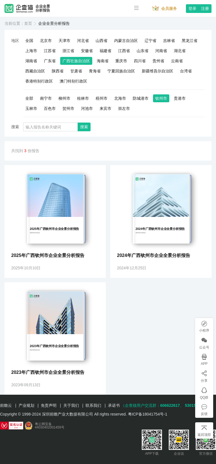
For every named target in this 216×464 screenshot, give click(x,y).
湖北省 (180, 50)
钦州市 (161, 98)
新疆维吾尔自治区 (157, 71)
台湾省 (186, 71)
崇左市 (124, 108)
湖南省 (31, 61)
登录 (192, 8)
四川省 (140, 61)
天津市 (64, 40)
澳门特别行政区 (73, 81)
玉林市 (31, 108)
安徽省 (87, 50)
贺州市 (68, 108)
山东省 (142, 50)
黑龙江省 (189, 40)
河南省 (161, 50)
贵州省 (158, 61)
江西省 (124, 50)
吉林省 (169, 40)
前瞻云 (6, 405)
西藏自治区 (35, 71)
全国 (29, 40)
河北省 (83, 40)
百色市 (50, 108)
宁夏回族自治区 (121, 71)
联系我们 (93, 405)
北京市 (46, 40)
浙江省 (68, 50)
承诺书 (114, 405)
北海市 (120, 98)
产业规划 (26, 405)
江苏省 (50, 50)
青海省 (95, 71)
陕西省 (58, 71)
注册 (205, 8)
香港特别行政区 (39, 81)
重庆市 (121, 61)
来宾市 (105, 108)
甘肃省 (76, 71)
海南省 (103, 61)
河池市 (87, 108)
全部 (29, 98)
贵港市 (180, 98)
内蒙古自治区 (126, 40)
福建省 (105, 50)
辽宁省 (150, 40)
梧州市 (101, 98)
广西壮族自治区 (76, 61)
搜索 (84, 127)
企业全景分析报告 (42, 8)
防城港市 (140, 98)
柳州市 (64, 98)
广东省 (50, 61)
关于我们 (71, 405)
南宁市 (46, 98)
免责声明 (49, 405)
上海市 (31, 50)
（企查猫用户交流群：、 (152, 405)
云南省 (177, 61)
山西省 (101, 40)
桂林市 (83, 98)
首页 (28, 23)
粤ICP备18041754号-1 (147, 414)
